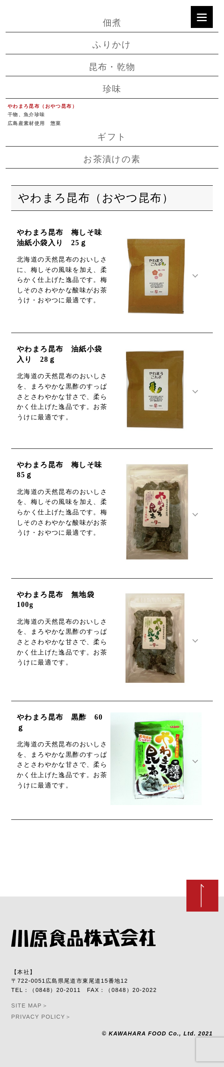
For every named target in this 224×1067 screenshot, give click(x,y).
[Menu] (202, 17)
